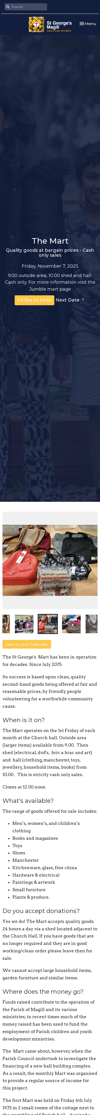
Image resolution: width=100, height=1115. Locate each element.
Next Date (70, 300)
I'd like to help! (34, 300)
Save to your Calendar (26, 644)
